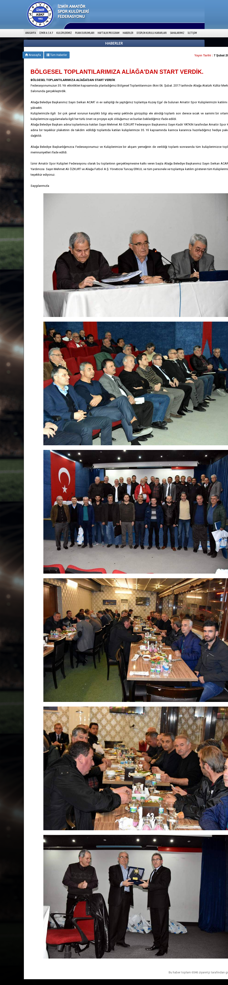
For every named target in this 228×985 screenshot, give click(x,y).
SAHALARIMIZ (177, 32)
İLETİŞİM (192, 32)
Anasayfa (33, 55)
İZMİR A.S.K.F (46, 32)
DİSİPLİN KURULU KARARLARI (152, 32)
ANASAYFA (31, 32)
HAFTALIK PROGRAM (108, 32)
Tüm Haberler (57, 55)
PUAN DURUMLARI (84, 32)
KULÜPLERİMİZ (64, 32)
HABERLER (128, 32)
